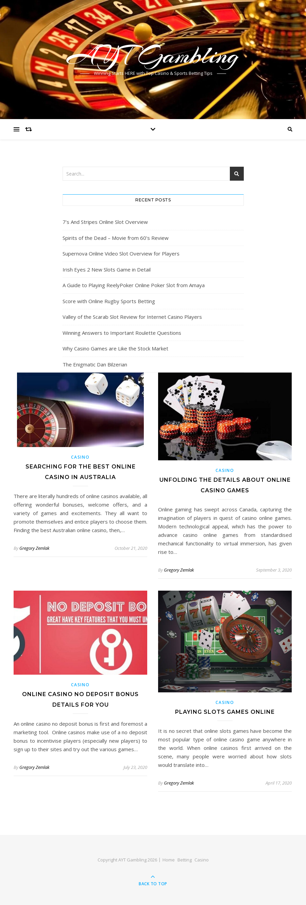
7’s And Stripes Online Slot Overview (105, 221)
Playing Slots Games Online (225, 712)
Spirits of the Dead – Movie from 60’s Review (116, 237)
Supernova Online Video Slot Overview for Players (121, 253)
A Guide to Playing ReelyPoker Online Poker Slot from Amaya (134, 285)
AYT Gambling (153, 55)
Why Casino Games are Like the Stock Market (115, 348)
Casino (80, 457)
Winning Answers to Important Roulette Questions (122, 332)
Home (169, 860)
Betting (184, 860)
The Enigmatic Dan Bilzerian (95, 364)
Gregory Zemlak (34, 548)
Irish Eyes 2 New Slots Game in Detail (107, 269)
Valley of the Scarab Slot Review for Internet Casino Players (132, 316)
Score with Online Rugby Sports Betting (109, 301)
